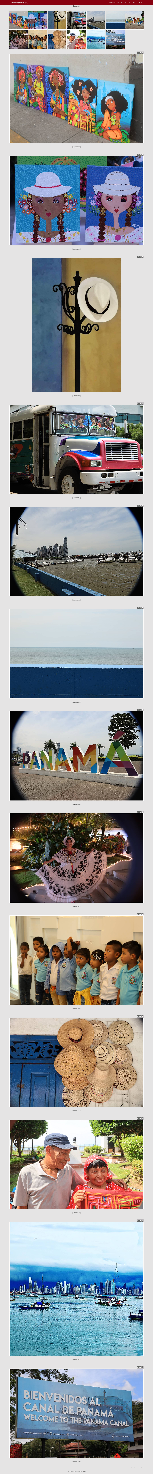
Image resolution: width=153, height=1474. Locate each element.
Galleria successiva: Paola (138, 1468)
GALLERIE (120, 2)
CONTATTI (140, 2)
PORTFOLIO (112, 2)
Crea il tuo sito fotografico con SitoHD (76, 1471)
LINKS (133, 2)
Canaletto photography (18, 2)
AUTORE (127, 2)
